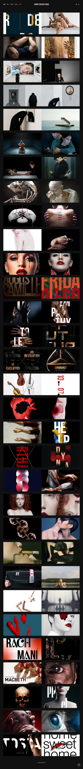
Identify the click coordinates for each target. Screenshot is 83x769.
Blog (20, 4)
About (8, 4)
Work (4, 4)
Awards (11, 4)
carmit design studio (41, 4)
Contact (16, 4)
